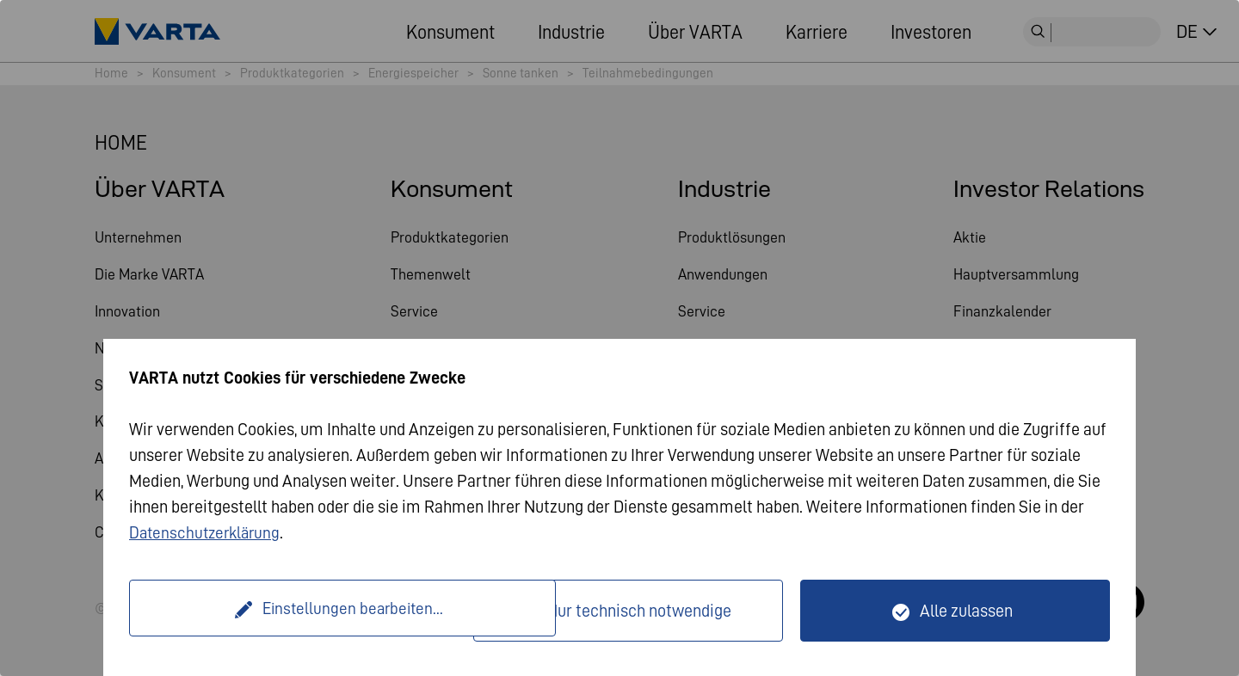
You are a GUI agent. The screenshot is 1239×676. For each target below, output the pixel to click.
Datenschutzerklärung (208, 532)
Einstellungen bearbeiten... (303, 610)
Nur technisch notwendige (638, 610)
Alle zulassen (966, 610)
